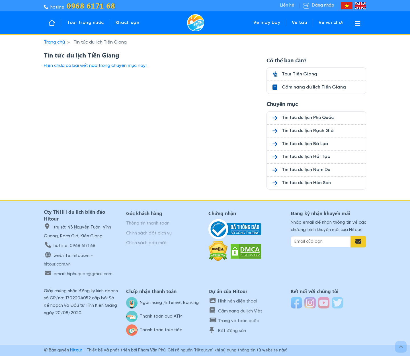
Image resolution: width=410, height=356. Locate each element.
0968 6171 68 (82, 246)
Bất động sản (228, 331)
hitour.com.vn (57, 264)
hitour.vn (81, 256)
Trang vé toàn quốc (234, 321)
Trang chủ (54, 42)
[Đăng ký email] (358, 241)
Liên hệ (287, 5)
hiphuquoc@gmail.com (89, 274)
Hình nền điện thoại (233, 301)
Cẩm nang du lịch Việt (236, 311)
